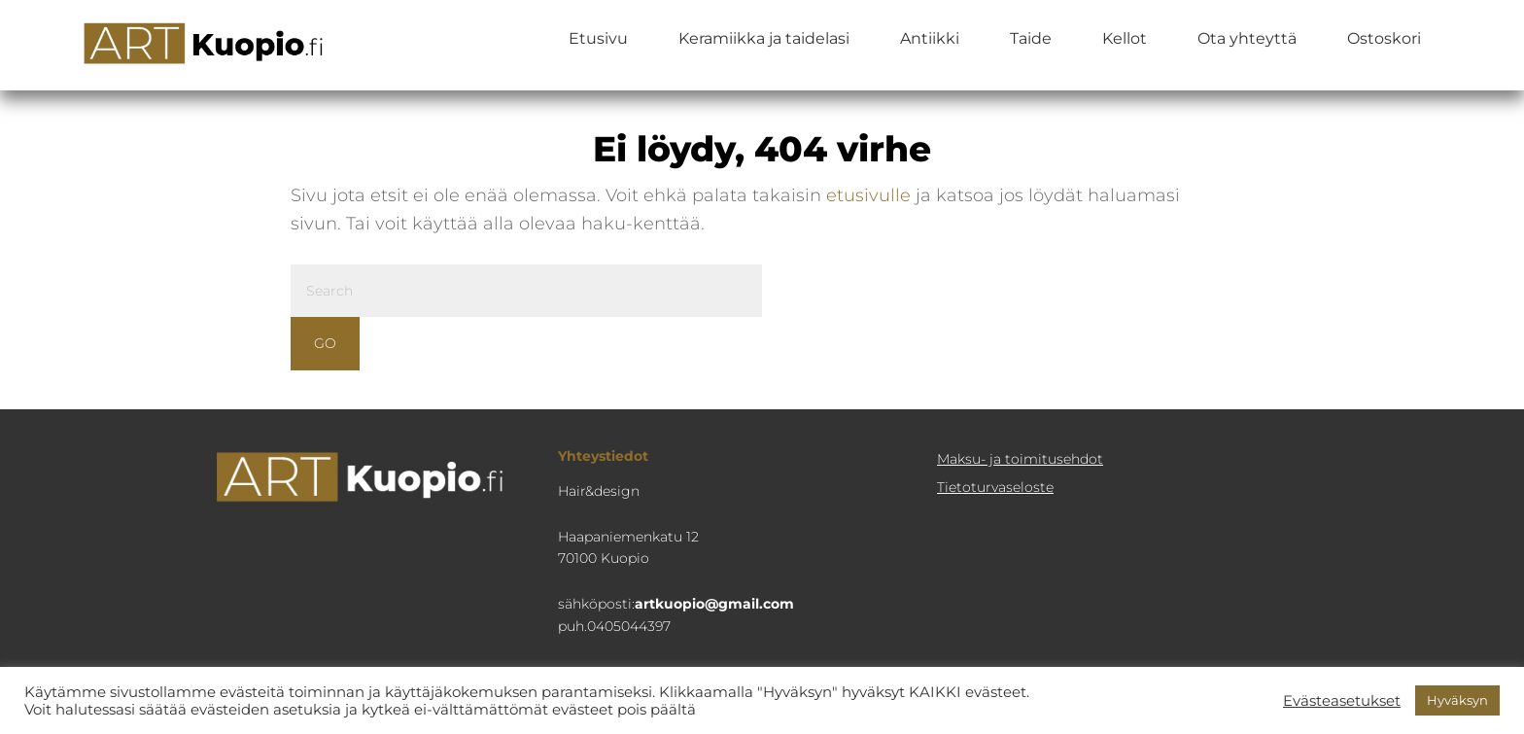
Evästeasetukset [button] (1342, 701)
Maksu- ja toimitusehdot (1020, 459)
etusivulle (868, 195)
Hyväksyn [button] (1457, 700)
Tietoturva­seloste (995, 487)
